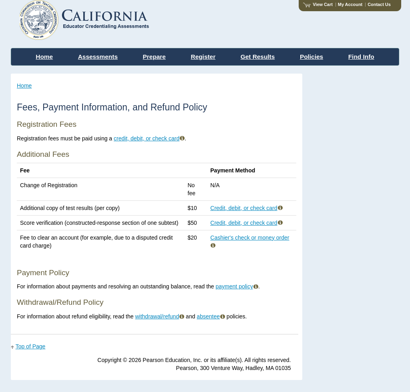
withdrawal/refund (159, 316)
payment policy (237, 286)
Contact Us (379, 4)
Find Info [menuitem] (361, 56)
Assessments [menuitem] (98, 56)
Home (24, 85)
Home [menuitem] (44, 56)
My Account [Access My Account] (350, 4)
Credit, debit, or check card (246, 208)
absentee (211, 316)
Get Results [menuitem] (258, 56)
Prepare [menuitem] (154, 56)
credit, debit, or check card (149, 138)
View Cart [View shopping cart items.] (318, 4)
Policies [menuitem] (311, 56)
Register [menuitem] (203, 56)
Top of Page (31, 346)
